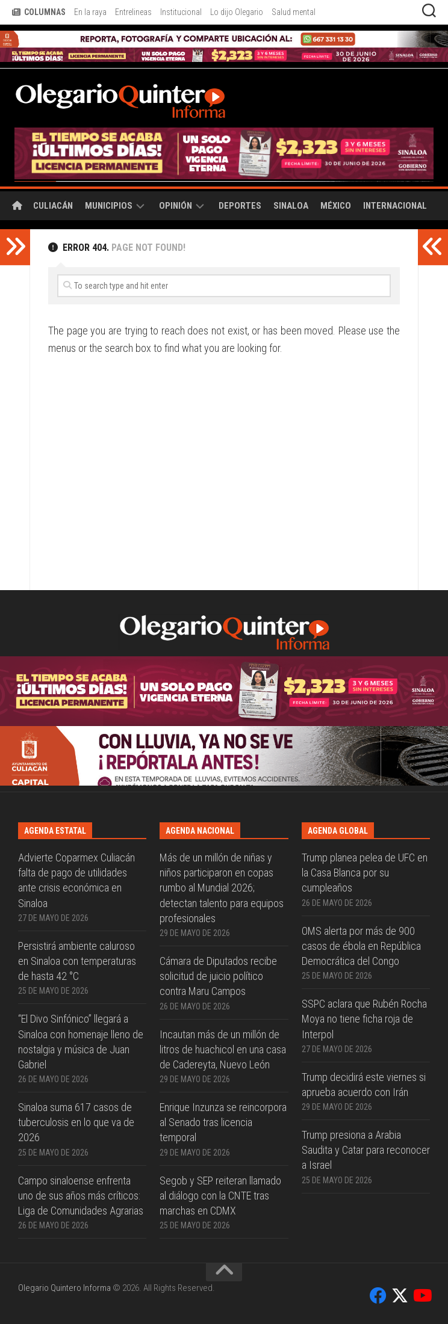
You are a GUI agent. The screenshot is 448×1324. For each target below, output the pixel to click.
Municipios (108, 205)
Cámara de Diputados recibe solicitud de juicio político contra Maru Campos (218, 976)
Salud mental (294, 12)
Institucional (181, 12)
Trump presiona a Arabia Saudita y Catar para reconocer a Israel (366, 1149)
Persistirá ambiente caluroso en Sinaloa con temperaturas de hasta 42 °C (77, 961)
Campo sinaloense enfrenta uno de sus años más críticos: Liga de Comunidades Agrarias (80, 1195)
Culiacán (53, 205)
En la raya (90, 12)
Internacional (395, 205)
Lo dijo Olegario (236, 12)
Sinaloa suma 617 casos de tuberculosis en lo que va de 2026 (76, 1122)
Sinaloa (290, 205)
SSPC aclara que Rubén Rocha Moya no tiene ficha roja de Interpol (364, 1018)
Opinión (175, 205)
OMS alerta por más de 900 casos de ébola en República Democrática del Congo (361, 946)
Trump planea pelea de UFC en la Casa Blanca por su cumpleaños (365, 872)
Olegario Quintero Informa (64, 1287)
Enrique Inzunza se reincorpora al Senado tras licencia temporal (223, 1122)
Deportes (240, 205)
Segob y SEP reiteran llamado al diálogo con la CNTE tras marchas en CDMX (220, 1195)
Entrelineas (133, 12)
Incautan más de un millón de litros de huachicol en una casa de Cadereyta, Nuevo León (223, 1049)
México (335, 205)
